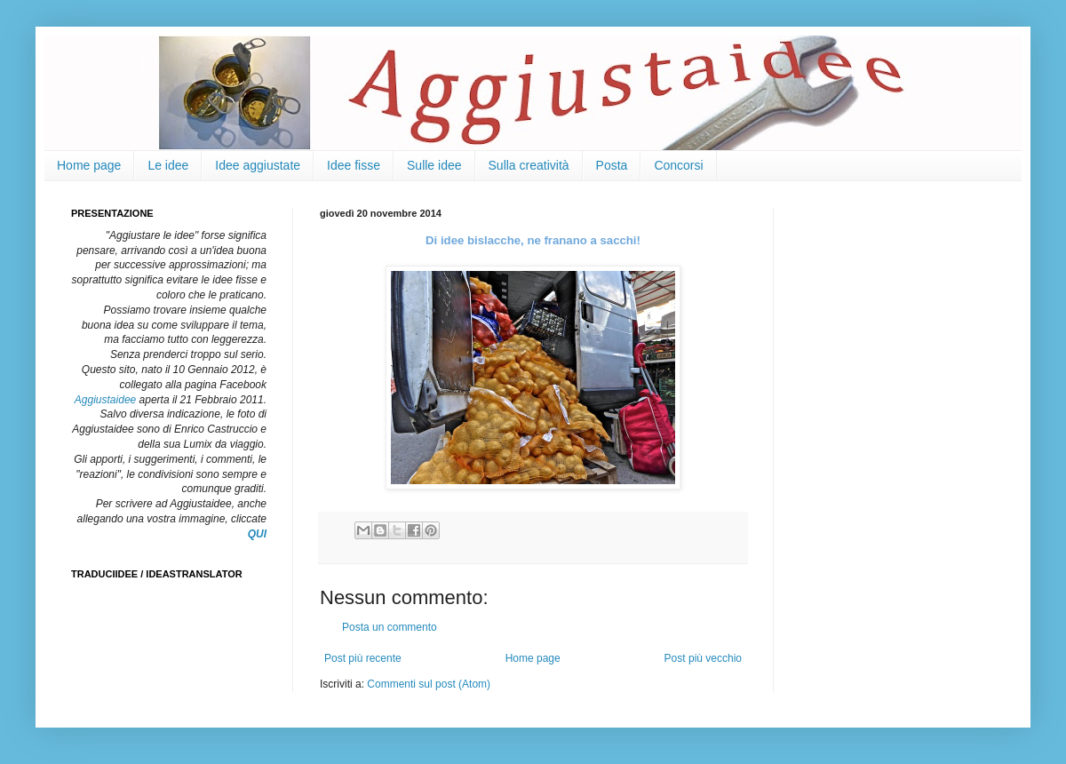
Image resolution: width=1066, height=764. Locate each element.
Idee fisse (353, 165)
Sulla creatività (529, 165)
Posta (612, 165)
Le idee (167, 165)
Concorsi (678, 165)
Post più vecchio (703, 658)
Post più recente (363, 658)
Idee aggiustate (257, 165)
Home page (89, 165)
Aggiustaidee (105, 400)
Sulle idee (434, 165)
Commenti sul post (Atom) (428, 684)
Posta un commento (389, 627)
